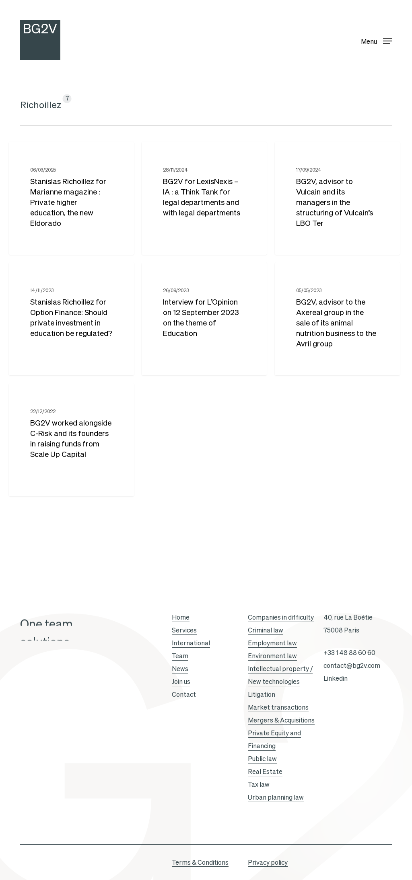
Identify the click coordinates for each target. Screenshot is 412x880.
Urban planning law (276, 797)
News (180, 668)
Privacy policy (268, 862)
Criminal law (265, 630)
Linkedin (335, 678)
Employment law (272, 643)
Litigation (261, 694)
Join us (181, 681)
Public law (262, 758)
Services (184, 630)
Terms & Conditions (200, 862)
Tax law (259, 784)
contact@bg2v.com (351, 665)
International (191, 643)
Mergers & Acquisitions (281, 720)
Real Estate (265, 771)
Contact (184, 694)
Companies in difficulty (281, 617)
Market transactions (278, 707)
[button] (376, 40)
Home (181, 617)
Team (180, 655)
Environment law (272, 655)
